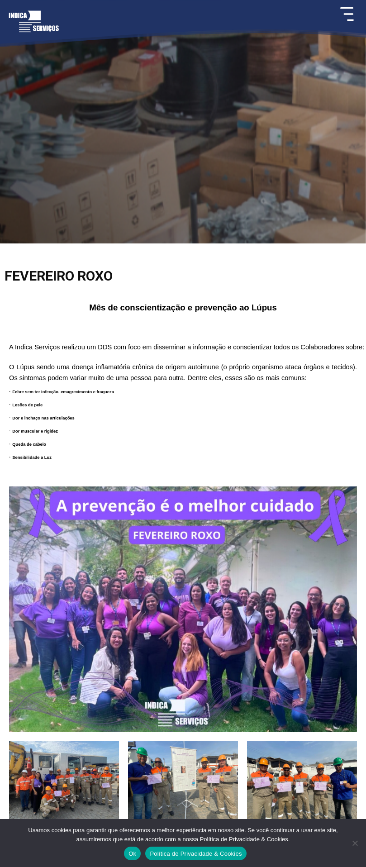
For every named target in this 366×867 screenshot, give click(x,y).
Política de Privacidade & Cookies (196, 853)
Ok (132, 853)
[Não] (354, 843)
